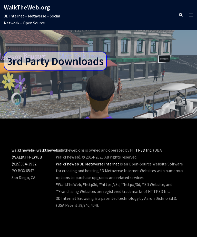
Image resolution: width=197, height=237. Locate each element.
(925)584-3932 (24, 163)
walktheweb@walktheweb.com (39, 150)
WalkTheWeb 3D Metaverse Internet (87, 163)
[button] (181, 15)
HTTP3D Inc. (141, 150)
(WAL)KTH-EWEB (27, 157)
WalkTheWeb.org (27, 7)
